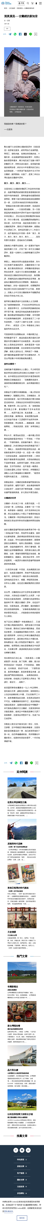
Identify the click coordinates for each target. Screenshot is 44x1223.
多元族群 (12, 8)
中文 (21, 3)
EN (7, 28)
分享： (5, 34)
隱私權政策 (8, 1211)
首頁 (5, 8)
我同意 (22, 1218)
